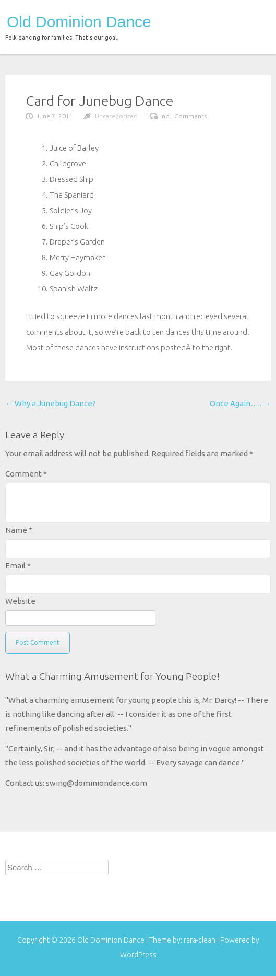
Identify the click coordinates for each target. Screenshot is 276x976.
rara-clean (200, 940)
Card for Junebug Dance (99, 100)
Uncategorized (116, 116)
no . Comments (184, 116)
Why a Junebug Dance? (50, 403)
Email (18, 565)
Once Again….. (240, 403)
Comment (26, 473)
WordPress (138, 954)
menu (253, 19)
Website (20, 600)
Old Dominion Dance (79, 22)
